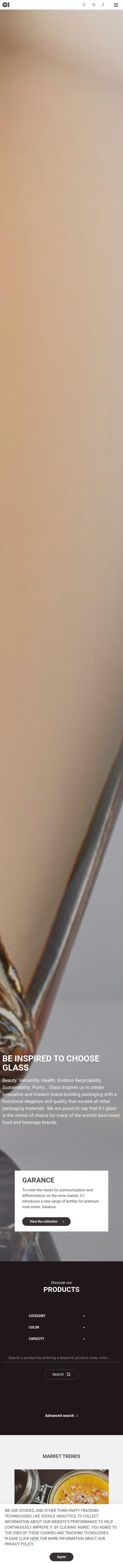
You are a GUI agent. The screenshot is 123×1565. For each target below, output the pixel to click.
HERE (34, 1538)
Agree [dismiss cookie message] (61, 1557)
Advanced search (59, 1415)
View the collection (44, 1218)
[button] (116, 4)
